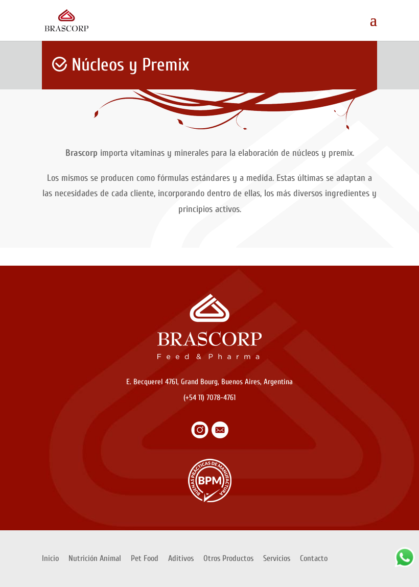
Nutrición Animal (94, 558)
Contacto (314, 558)
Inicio (50, 558)
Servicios (276, 558)
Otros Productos (228, 558)
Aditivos (181, 558)
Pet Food (144, 558)
